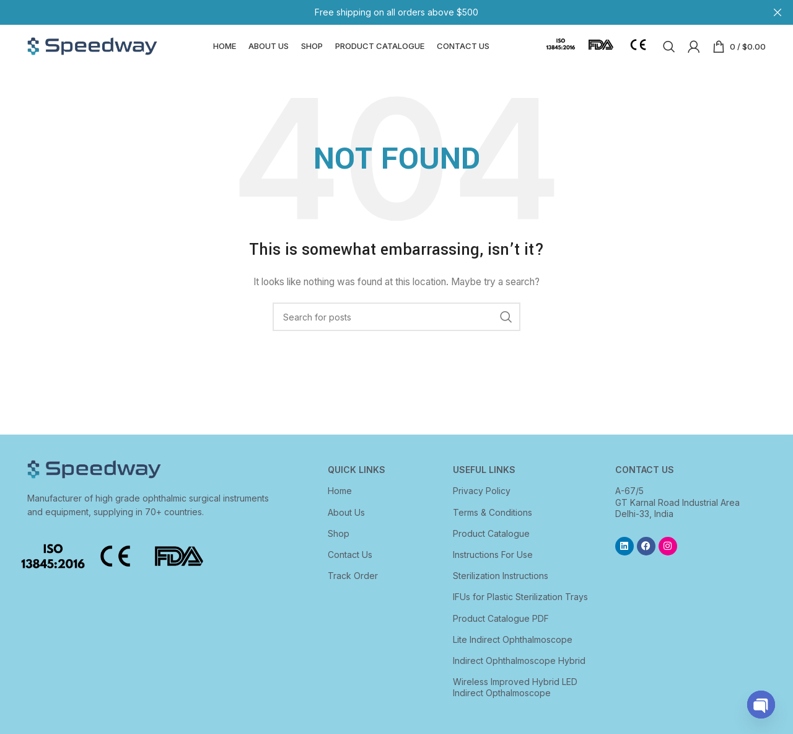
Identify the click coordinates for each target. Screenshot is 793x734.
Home (340, 503)
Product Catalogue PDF (501, 631)
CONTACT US (644, 482)
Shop (338, 546)
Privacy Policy (481, 503)
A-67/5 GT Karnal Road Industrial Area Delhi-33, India (677, 514)
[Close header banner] (777, 12)
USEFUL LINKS (484, 482)
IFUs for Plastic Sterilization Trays (520, 609)
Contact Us (350, 567)
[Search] (669, 52)
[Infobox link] (560, 53)
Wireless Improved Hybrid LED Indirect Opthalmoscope (515, 700)
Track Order (353, 588)
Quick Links (356, 482)
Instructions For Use (493, 567)
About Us (346, 525)
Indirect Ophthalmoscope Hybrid (519, 673)
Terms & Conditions (492, 525)
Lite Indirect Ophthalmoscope (512, 652)
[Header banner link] (378, 12)
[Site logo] (92, 51)
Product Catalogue (491, 546)
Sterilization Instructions (500, 588)
